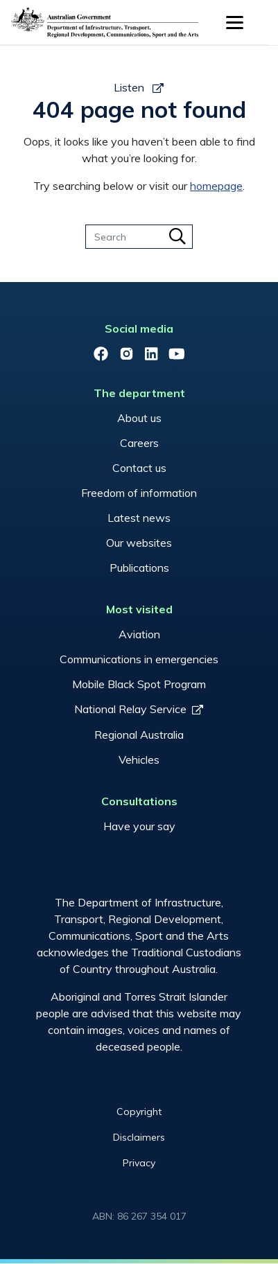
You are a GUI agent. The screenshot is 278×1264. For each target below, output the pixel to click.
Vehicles (139, 759)
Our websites (139, 543)
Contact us (139, 468)
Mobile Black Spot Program (139, 684)
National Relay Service (130, 709)
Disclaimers (139, 1137)
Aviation (139, 634)
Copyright (139, 1111)
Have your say (139, 826)
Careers (139, 443)
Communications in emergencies (139, 659)
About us (139, 418)
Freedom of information (139, 493)
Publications (139, 567)
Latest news (139, 518)
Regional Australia (139, 734)
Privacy (139, 1163)
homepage (216, 186)
